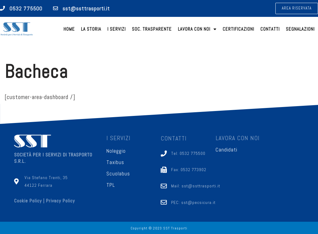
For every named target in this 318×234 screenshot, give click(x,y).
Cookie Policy (28, 201)
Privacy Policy (60, 201)
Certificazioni (238, 29)
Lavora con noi (197, 29)
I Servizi (116, 29)
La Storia (91, 29)
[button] (296, 8)
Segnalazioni (300, 29)
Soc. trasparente (152, 29)
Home (69, 29)
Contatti (270, 29)
